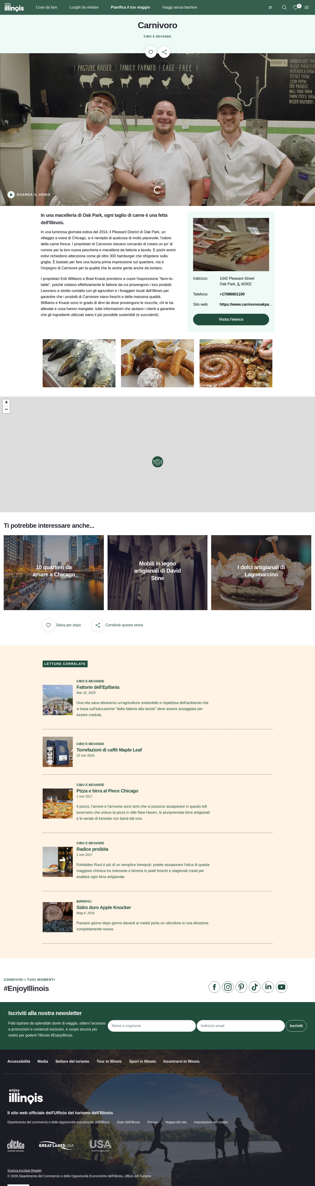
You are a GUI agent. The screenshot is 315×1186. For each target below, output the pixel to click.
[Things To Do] (61, 7)
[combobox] (270, 7)
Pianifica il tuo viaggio (130, 7)
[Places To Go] (102, 7)
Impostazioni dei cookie (211, 1132)
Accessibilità (18, 1072)
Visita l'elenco (230, 325)
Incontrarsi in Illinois (181, 1072)
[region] (284, 7)
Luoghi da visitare (84, 7)
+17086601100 (231, 300)
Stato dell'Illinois (128, 1132)
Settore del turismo (72, 1072)
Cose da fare (46, 7)
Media (43, 1072)
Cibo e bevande (157, 36)
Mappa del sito (176, 1132)
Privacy (152, 1132)
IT (270, 7)
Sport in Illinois (142, 1072)
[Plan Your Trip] (154, 7)
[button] (157, 466)
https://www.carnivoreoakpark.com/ (250, 310)
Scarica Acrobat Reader (24, 1180)
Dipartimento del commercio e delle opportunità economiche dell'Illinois (58, 1132)
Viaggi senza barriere (179, 7)
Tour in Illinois (109, 1072)
